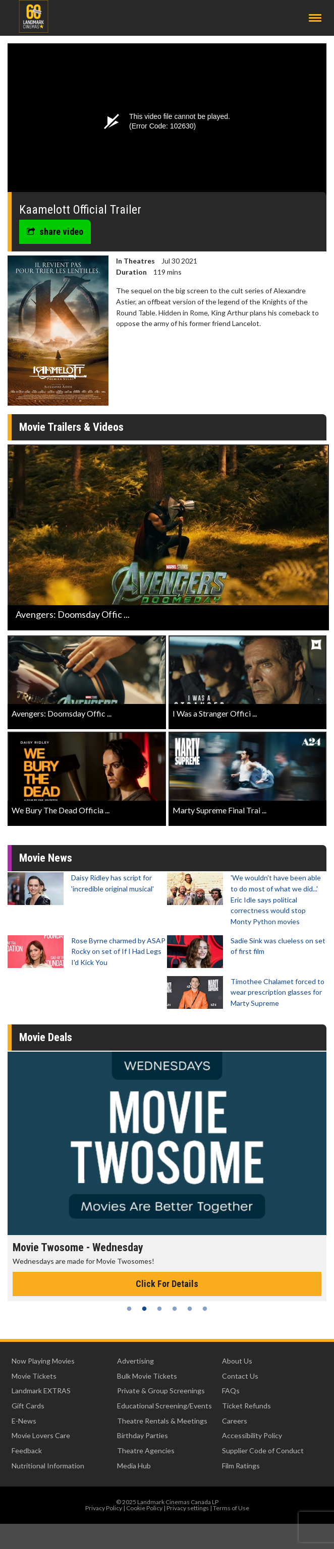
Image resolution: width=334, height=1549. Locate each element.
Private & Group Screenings (161, 1390)
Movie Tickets (34, 1376)
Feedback (27, 1450)
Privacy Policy (103, 1508)
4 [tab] (175, 1309)
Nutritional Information (48, 1465)
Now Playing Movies (43, 1361)
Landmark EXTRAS (41, 1390)
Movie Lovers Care (41, 1435)
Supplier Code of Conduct (263, 1450)
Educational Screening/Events (164, 1405)
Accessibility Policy (252, 1435)
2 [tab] (144, 1309)
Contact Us (240, 1376)
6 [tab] (205, 1309)
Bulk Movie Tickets (147, 1376)
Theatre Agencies (146, 1450)
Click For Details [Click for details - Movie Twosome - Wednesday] (167, 1283)
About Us (237, 1361)
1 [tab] (129, 1309)
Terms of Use (231, 1508)
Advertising (135, 1361)
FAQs (231, 1390)
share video (55, 231)
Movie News (45, 858)
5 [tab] (190, 1309)
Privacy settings (187, 1508)
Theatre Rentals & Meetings (162, 1420)
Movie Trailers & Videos (71, 427)
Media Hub (134, 1465)
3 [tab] (159, 1309)
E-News (24, 1420)
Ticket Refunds (246, 1405)
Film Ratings (241, 1465)
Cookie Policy (144, 1508)
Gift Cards (28, 1405)
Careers (234, 1420)
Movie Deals (45, 1037)
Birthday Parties (142, 1435)
